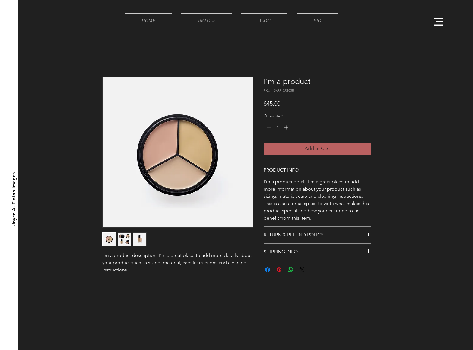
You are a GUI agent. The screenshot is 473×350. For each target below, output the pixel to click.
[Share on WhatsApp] (290, 269)
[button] (438, 22)
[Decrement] (268, 127)
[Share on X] (302, 269)
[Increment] (286, 127)
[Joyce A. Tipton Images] (14, 199)
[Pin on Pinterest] (279, 269)
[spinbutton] (277, 127)
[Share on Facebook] (267, 269)
